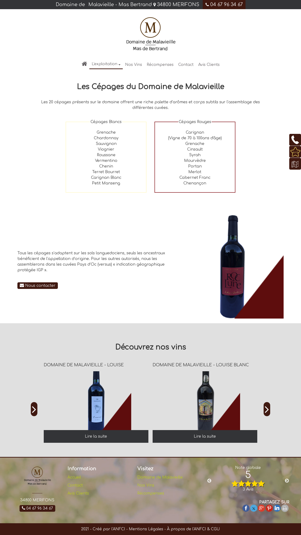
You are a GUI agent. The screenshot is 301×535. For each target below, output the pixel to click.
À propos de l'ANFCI (186, 529)
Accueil (74, 477)
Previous (209, 481)
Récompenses (160, 65)
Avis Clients (209, 65)
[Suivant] (267, 409)
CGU (215, 529)
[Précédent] (34, 409)
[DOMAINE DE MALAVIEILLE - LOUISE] (96, 400)
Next (287, 481)
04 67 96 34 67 (224, 4)
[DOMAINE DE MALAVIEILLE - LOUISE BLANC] (205, 400)
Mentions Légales (145, 529)
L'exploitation (104, 64)
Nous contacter (37, 285)
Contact (186, 65)
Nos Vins (133, 65)
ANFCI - (120, 529)
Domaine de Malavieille (160, 477)
